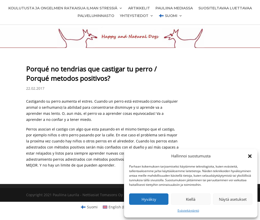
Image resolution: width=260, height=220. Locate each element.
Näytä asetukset (233, 199)
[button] (249, 156)
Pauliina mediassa (174, 8)
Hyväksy (149, 199)
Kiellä (190, 199)
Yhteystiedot (134, 16)
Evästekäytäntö (188, 210)
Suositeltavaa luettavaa (225, 8)
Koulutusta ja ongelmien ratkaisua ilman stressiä (62, 8)
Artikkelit (139, 8)
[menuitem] (170, 17)
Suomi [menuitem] (92, 207)
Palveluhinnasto (96, 16)
